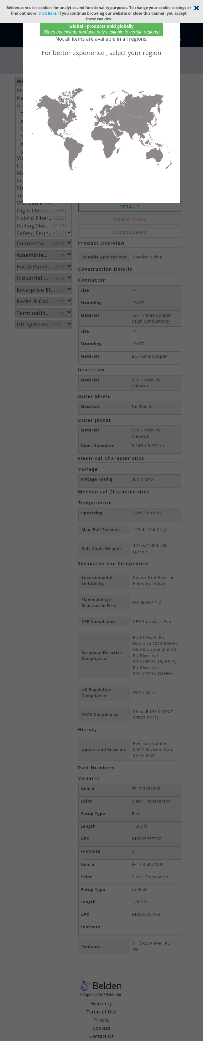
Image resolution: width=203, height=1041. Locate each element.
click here (47, 13)
